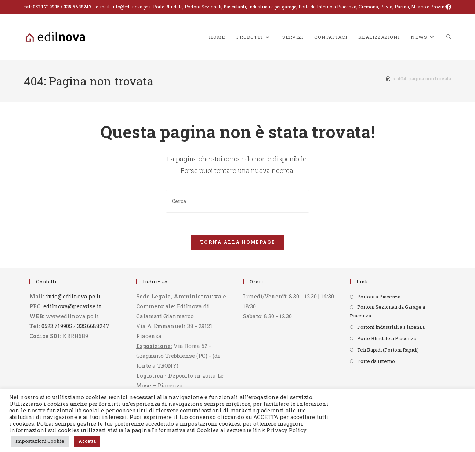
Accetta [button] (87, 441)
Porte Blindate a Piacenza (386, 338)
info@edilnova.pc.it (131, 7)
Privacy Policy (286, 430)
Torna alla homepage (237, 242)
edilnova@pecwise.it (72, 306)
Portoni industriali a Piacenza (391, 327)
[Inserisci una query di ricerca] (237, 201)
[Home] (388, 78)
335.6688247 (78, 7)
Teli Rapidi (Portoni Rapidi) (388, 349)
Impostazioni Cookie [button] (39, 441)
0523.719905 (46, 7)
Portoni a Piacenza (378, 297)
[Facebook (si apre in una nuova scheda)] (447, 7)
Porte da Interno (376, 361)
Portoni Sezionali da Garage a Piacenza (387, 311)
